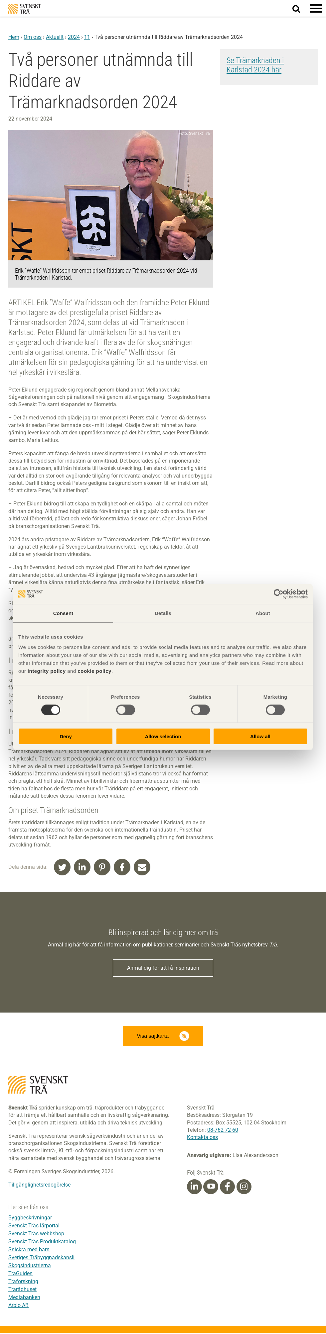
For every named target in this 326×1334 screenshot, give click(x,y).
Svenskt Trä (24, 9)
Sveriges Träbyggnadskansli (41, 1259)
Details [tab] (163, 613)
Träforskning (23, 1283)
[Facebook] (227, 1188)
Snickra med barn (29, 1251)
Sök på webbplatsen (300, 9)
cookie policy (94, 671)
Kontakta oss (202, 1138)
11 (87, 37)
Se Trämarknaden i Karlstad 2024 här (255, 65)
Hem (13, 37)
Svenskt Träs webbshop (36, 1235)
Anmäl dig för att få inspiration (163, 968)
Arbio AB (18, 1306)
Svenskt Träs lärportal (34, 1227)
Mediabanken (24, 1298)
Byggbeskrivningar (30, 1219)
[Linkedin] (194, 1188)
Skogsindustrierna (29, 1267)
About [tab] (262, 613)
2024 (74, 37)
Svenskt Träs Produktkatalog (42, 1243)
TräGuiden (20, 1275)
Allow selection (163, 736)
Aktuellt (55, 37)
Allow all (260, 736)
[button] (316, 8)
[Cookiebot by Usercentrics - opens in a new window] (278, 594)
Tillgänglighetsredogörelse (39, 1186)
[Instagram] (243, 1188)
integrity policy (47, 671)
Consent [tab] (63, 613)
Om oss (33, 37)
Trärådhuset (22, 1291)
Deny (66, 736)
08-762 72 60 (222, 1131)
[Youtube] (211, 1188)
